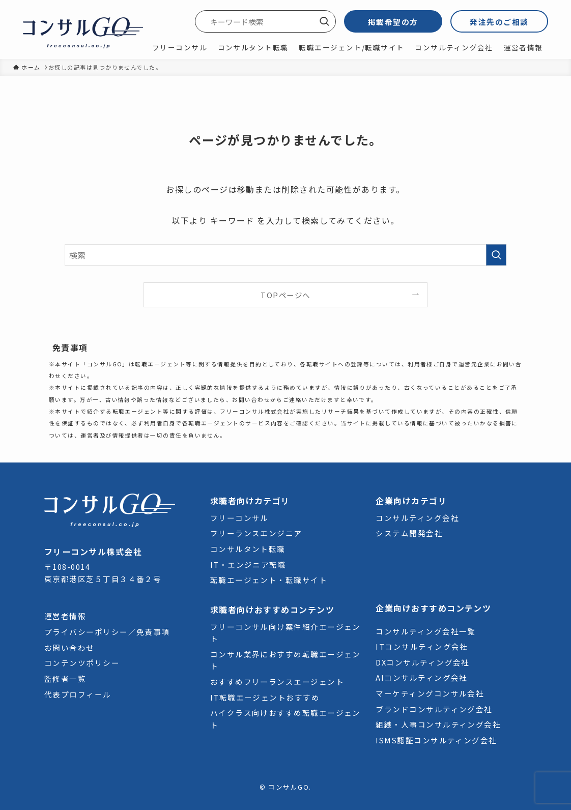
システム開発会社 (409, 533)
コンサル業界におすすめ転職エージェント (285, 660)
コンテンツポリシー (82, 662)
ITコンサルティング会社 (422, 646)
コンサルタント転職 (248, 548)
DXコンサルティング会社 (423, 662)
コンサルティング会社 (417, 517)
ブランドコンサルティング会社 (434, 709)
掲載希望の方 (393, 21)
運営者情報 (65, 616)
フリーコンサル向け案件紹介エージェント (285, 632)
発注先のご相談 (499, 21)
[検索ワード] (265, 21)
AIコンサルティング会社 (422, 677)
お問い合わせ (69, 647)
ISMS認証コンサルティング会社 (436, 740)
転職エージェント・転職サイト (268, 579)
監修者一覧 (65, 678)
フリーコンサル (239, 517)
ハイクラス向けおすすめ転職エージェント (285, 718)
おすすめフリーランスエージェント (277, 681)
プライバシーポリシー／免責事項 (107, 631)
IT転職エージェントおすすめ (265, 697)
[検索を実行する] (324, 21)
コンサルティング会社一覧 (426, 631)
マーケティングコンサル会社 (430, 693)
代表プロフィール (77, 694)
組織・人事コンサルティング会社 (438, 724)
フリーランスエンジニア (256, 533)
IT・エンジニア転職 (248, 564)
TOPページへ (285, 295)
